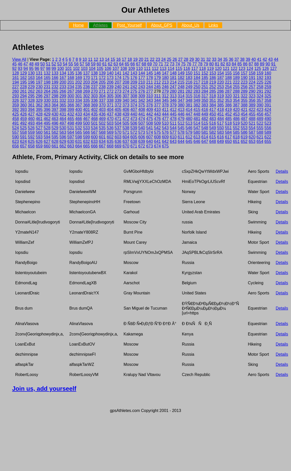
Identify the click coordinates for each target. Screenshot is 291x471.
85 (239, 64)
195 (23, 82)
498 (70, 123)
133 (55, 73)
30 (197, 59)
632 (86, 141)
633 (94, 141)
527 (39, 128)
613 (197, 137)
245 (157, 87)
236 (86, 87)
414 (188, 109)
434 (86, 114)
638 (133, 141)
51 (48, 64)
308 (133, 96)
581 (204, 132)
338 (110, 100)
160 (267, 73)
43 (270, 59)
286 (220, 91)
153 (212, 73)
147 (165, 73)
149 (181, 73)
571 (125, 132)
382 (197, 105)
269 (86, 91)
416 (204, 109)
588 (260, 132)
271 (102, 91)
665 (86, 146)
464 (62, 119)
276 (141, 91)
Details (282, 171)
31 (203, 59)
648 (212, 141)
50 (42, 64)
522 (260, 123)
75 (183, 64)
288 (236, 91)
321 (236, 96)
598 (78, 137)
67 (138, 64)
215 (181, 82)
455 (252, 114)
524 (15, 128)
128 (15, 73)
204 (94, 82)
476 (157, 119)
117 (194, 68)
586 (244, 132)
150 (188, 73)
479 (181, 119)
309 (141, 96)
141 (118, 73)
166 (55, 78)
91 (273, 64)
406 (125, 109)
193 (267, 78)
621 (260, 137)
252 (212, 87)
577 (173, 132)
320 (228, 96)
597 (70, 137)
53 (59, 64)
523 (267, 123)
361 (31, 105)
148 (173, 73)
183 (188, 78)
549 (212, 128)
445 (173, 114)
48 (31, 64)
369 (94, 105)
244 (149, 87)
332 (62, 100)
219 (212, 82)
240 (118, 87)
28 (186, 59)
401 (86, 109)
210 (141, 82)
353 (228, 100)
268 (78, 91)
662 (62, 146)
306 (118, 96)
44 (276, 59)
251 (204, 87)
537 (118, 128)
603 (118, 137)
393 (23, 109)
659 (39, 146)
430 (55, 114)
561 (47, 132)
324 (260, 96)
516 (212, 123)
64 (121, 64)
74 (177, 64)
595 (55, 137)
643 (173, 141)
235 (78, 87)
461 (39, 119)
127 (273, 68)
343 (149, 100)
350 (204, 100)
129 (23, 73)
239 (110, 87)
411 (165, 109)
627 (47, 141)
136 (78, 73)
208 (125, 82)
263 (39, 91)
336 (94, 100)
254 (228, 87)
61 (104, 64)
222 (236, 82)
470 (110, 119)
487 (244, 119)
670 (125, 146)
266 (62, 91)
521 (252, 123)
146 (157, 73)
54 (65, 64)
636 (118, 141)
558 (23, 132)
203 (86, 82)
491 (15, 123)
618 (236, 137)
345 (165, 100)
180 (165, 78)
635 (110, 141)
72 (166, 64)
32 (208, 59)
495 (47, 123)
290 (252, 91)
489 (260, 119)
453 (236, 114)
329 (39, 100)
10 (84, 59)
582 (212, 132)
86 (245, 64)
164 (39, 78)
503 (110, 123)
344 (157, 100)
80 (211, 64)
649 (220, 141)
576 (165, 132)
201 (70, 82)
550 (220, 128)
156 (236, 73)
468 (94, 119)
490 (267, 119)
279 (165, 91)
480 (188, 119)
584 (228, 132)
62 (110, 64)
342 (141, 100)
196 (31, 82)
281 (181, 91)
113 (163, 68)
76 (189, 64)
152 (204, 73)
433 (78, 114)
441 (141, 114)
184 (197, 78)
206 (110, 82)
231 (47, 87)
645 (188, 141)
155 (228, 73)
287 (228, 91)
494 (39, 123)
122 (234, 68)
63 (116, 64)
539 (133, 128)
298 (55, 96)
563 (62, 132)
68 (144, 64)
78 (200, 64)
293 (15, 96)
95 (31, 68)
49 (37, 64)
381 (188, 105)
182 (181, 78)
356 (252, 100)
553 (244, 128)
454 (244, 114)
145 (149, 73)
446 (181, 114)
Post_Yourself (129, 25)
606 (141, 137)
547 (197, 128)
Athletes (100, 25)
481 (197, 119)
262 (31, 91)
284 (204, 91)
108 (123, 68)
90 (267, 64)
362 (39, 105)
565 (78, 132)
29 (191, 59)
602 (110, 137)
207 (118, 82)
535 (102, 128)
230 (39, 87)
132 (47, 73)
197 (39, 82)
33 (214, 59)
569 (110, 132)
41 (259, 59)
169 (78, 78)
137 (86, 73)
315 (188, 96)
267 (70, 91)
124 (249, 68)
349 (197, 100)
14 (107, 59)
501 (94, 123)
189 (236, 78)
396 (47, 109)
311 (157, 96)
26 (175, 59)
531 (70, 128)
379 (173, 105)
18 (130, 59)
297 (47, 96)
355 (244, 100)
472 (125, 119)
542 (157, 128)
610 (173, 137)
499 (78, 123)
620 (252, 137)
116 (186, 68)
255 (236, 87)
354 (236, 100)
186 (212, 78)
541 (149, 128)
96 (37, 68)
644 (181, 141)
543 (165, 128)
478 (173, 119)
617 (228, 137)
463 (55, 119)
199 (55, 82)
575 (157, 132)
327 (23, 100)
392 (15, 109)
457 (267, 114)
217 (197, 82)
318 (212, 96)
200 (62, 82)
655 (267, 141)
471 (118, 119)
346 (173, 100)
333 (70, 100)
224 (252, 82)
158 (252, 73)
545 (181, 128)
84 (234, 64)
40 (253, 59)
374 (133, 105)
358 (267, 100)
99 (54, 68)
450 (212, 114)
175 (125, 78)
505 (125, 123)
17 (124, 59)
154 (220, 73)
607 (149, 137)
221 (228, 82)
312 (165, 96)
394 (31, 109)
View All (19, 59)
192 (260, 78)
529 (55, 128)
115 (178, 68)
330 (47, 100)
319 (220, 96)
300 (70, 96)
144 (141, 73)
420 (236, 109)
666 (94, 146)
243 (141, 87)
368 (86, 105)
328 (31, 100)
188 (228, 78)
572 (133, 132)
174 (118, 78)
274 (125, 91)
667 (102, 146)
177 (141, 78)
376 (149, 105)
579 (188, 132)
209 (133, 82)
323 (252, 96)
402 (94, 109)
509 (157, 123)
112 (155, 68)
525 (23, 128)
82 (222, 64)
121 (226, 68)
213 (165, 82)
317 (204, 96)
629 (62, 141)
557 (15, 132)
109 (131, 68)
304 (102, 96)
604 (125, 137)
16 (118, 59)
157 (244, 73)
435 (94, 114)
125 (257, 68)
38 (242, 59)
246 (165, 87)
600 (94, 137)
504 (118, 123)
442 (149, 114)
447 (188, 114)
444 (165, 114)
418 (220, 109)
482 (204, 119)
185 (204, 78)
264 (47, 91)
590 (15, 137)
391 (267, 105)
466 (78, 119)
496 (55, 123)
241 (125, 87)
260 (15, 91)
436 (102, 114)
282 (188, 91)
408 (141, 109)
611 (181, 137)
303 (94, 96)
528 (47, 128)
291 (260, 91)
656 (15, 146)
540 (141, 128)
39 (248, 59)
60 (99, 64)
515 (204, 123)
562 (55, 132)
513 (188, 123)
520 (244, 123)
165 (47, 78)
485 (228, 119)
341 (133, 100)
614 (204, 137)
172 (102, 78)
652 (244, 141)
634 (102, 141)
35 (225, 59)
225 (260, 82)
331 (55, 100)
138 (94, 73)
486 (236, 119)
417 (212, 109)
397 (55, 109)
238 (102, 87)
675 (165, 146)
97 (42, 68)
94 (26, 68)
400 (78, 109)
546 (188, 128)
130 (31, 73)
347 (181, 100)
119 (210, 68)
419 (228, 109)
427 (31, 114)
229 (31, 87)
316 (197, 96)
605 (133, 137)
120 (218, 68)
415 (197, 109)
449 (204, 114)
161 (15, 78)
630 (70, 141)
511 (173, 123)
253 (220, 87)
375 (141, 105)
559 (31, 132)
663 (70, 146)
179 (157, 78)
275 (133, 91)
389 (252, 105)
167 (62, 78)
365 (62, 105)
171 (94, 78)
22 (152, 59)
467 (86, 119)
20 (141, 59)
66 (132, 64)
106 (108, 68)
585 (236, 132)
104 (92, 68)
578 (181, 132)
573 (141, 132)
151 (197, 73)
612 (188, 137)
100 (60, 68)
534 (94, 128)
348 (188, 100)
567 (94, 132)
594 (47, 137)
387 (236, 105)
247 (173, 87)
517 (220, 123)
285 (212, 91)
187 (220, 78)
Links (213, 25)
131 (39, 73)
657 (23, 146)
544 (173, 128)
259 (267, 87)
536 (110, 128)
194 (15, 82)
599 (86, 137)
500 (86, 123)
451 (220, 114)
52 (54, 64)
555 (260, 128)
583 (220, 132)
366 (70, 105)
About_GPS (161, 25)
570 (118, 132)
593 (39, 137)
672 (141, 146)
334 (78, 100)
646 (197, 141)
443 (157, 114)
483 (212, 119)
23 (158, 59)
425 (15, 114)
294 (23, 96)
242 (133, 87)
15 (113, 59)
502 (102, 123)
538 (125, 128)
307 (125, 96)
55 (71, 64)
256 (244, 87)
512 (181, 123)
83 (228, 64)
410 (157, 109)
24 (163, 59)
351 (212, 100)
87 (251, 64)
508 (149, 123)
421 (244, 109)
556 (267, 128)
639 (141, 141)
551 (228, 128)
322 (244, 96)
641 (157, 141)
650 (228, 141)
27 (180, 59)
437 (110, 114)
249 (188, 87)
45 (14, 64)
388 (244, 105)
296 (39, 96)
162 (23, 78)
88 (256, 64)
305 (110, 96)
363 (47, 105)
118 (202, 68)
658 (31, 146)
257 (252, 87)
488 (252, 119)
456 (260, 114)
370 (102, 105)
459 (23, 119)
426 (23, 114)
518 (228, 123)
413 (181, 109)
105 (100, 68)
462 (47, 119)
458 (15, 119)
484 (220, 119)
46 (20, 64)
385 (220, 105)
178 (149, 78)
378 (165, 105)
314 (181, 96)
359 (15, 105)
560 (39, 132)
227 (15, 87)
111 (147, 68)
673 (149, 146)
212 (157, 82)
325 (267, 96)
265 (55, 91)
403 (102, 109)
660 (47, 146)
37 (236, 59)
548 (204, 128)
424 (267, 109)
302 (86, 96)
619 (244, 137)
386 (228, 105)
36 (231, 59)
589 (267, 132)
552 (236, 128)
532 (78, 128)
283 (197, 91)
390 (260, 105)
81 (217, 64)
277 (149, 91)
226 (267, 82)
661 (55, 146)
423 (260, 109)
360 (23, 105)
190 (244, 78)
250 (197, 87)
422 (252, 109)
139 (102, 73)
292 (267, 91)
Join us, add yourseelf (44, 388)
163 (31, 78)
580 (197, 132)
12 (96, 59)
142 (125, 73)
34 (220, 59)
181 (173, 78)
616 (220, 137)
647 (204, 141)
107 (115, 68)
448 (197, 114)
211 (149, 82)
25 (169, 59)
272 (110, 91)
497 (62, 123)
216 (188, 82)
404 (110, 109)
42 (265, 59)
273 (118, 91)
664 (78, 146)
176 (133, 78)
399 (70, 109)
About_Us (190, 25)
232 (55, 87)
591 (23, 137)
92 (14, 68)
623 (15, 141)
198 (47, 82)
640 (149, 141)
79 (206, 64)
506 (133, 123)
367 (78, 105)
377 (157, 105)
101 (68, 68)
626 (39, 141)
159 (260, 73)
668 (110, 146)
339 (118, 100)
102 (76, 68)
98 (48, 68)
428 (39, 114)
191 (252, 78)
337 (102, 100)
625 (31, 141)
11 (90, 59)
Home (78, 25)
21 (146, 59)
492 (23, 123)
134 (62, 73)
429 (47, 114)
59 (93, 64)
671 (133, 146)
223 (244, 82)
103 (84, 68)
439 (125, 114)
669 (118, 146)
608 (157, 137)
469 (102, 119)
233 (62, 87)
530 (62, 128)
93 (20, 68)
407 (133, 109)
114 (171, 68)
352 (220, 100)
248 (181, 87)
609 (165, 137)
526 (31, 128)
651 (236, 141)
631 (78, 141)
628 (55, 141)
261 (23, 91)
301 (78, 96)
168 (70, 78)
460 (31, 119)
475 (149, 119)
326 (15, 100)
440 (133, 114)
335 (86, 100)
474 (141, 119)
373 (125, 105)
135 (70, 73)
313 (173, 96)
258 (260, 87)
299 (62, 96)
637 (125, 141)
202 (78, 82)
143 (133, 73)
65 (127, 64)
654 (260, 141)
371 (110, 105)
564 (70, 132)
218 (204, 82)
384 (212, 105)
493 (31, 123)
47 (26, 64)
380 (181, 105)
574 (149, 132)
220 (220, 82)
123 (242, 68)
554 (252, 128)
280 (173, 91)
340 (125, 100)
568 (102, 132)
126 (265, 68)
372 (118, 105)
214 (173, 82)
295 (31, 96)
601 (102, 137)
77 (194, 64)
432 (70, 114)
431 (62, 114)
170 (86, 78)
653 (252, 141)
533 (86, 128)
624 (23, 141)
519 (236, 123)
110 (139, 68)
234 (70, 87)
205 (102, 82)
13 (101, 59)
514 (197, 123)
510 (165, 123)
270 (94, 91)
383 (204, 105)
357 (260, 100)
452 (228, 114)
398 (62, 109)
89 (262, 64)
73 (172, 64)
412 (173, 109)
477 (165, 119)
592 (31, 137)
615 (212, 137)
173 (110, 78)
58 (87, 64)
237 (94, 87)
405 (118, 109)
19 (135, 59)
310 (149, 96)
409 (149, 109)
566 (86, 132)
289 (244, 91)
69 (149, 64)
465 (70, 119)
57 (82, 64)
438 (118, 114)
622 (267, 137)
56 (76, 64)
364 (55, 105)
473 (133, 119)
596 (62, 137)
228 (23, 87)
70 (155, 64)
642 (165, 141)
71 (161, 64)
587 (252, 132)
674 (157, 146)
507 (141, 123)
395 (39, 109)
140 (110, 73)
